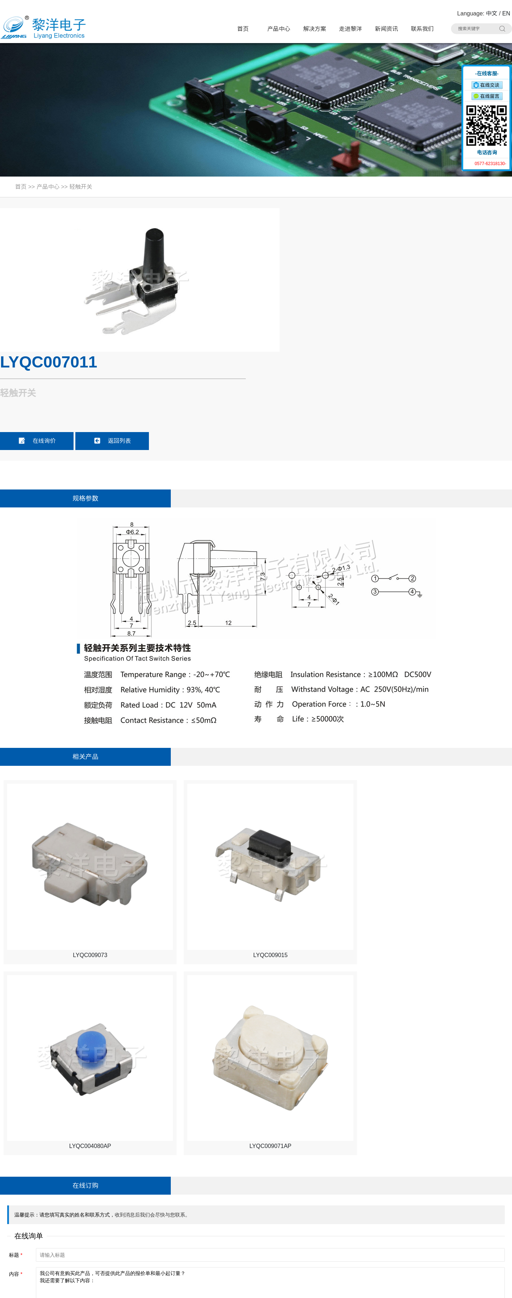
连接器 (312, 1239)
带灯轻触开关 (159, 1184)
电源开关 (315, 1198)
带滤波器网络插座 (405, 1212)
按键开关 (395, 1184)
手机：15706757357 (30, 1226)
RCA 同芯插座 (401, 1225)
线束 (229, 1239)
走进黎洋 (350, 29)
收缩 (457, 92)
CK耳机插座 (318, 1225)
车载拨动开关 (400, 1239)
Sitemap (112, 1287)
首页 (243, 29)
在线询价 (303, 296)
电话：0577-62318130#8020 (40, 1199)
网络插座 (315, 1212)
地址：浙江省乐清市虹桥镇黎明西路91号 (56, 1185)
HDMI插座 (235, 1212)
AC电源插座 (237, 1225)
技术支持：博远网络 (485, 1287)
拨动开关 (234, 1198)
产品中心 (278, 29)
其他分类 (234, 1253)
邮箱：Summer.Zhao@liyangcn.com (50, 1240)
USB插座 (395, 1198)
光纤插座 (154, 1239)
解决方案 (314, 29)
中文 (491, 13)
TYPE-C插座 (158, 1212)
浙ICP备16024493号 (435, 1287)
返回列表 (378, 296)
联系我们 (422, 29)
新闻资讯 (386, 29)
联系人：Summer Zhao (33, 1212)
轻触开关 (80, 187)
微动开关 (154, 1198)
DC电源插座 (157, 1225)
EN (506, 13)
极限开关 (315, 1184)
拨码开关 (154, 1253)
